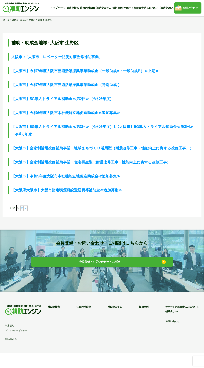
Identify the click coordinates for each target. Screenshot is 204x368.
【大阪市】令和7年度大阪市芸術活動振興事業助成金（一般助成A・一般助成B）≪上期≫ (101, 70)
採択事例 (117, 8)
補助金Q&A (167, 8)
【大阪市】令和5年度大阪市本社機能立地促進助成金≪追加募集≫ (78, 190)
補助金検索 (72, 8)
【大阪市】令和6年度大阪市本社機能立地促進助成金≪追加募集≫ (78, 112)
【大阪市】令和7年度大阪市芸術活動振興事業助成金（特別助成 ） (78, 84)
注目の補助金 (87, 8)
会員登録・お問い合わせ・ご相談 (99, 277)
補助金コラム (103, 8)
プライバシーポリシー (16, 345)
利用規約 (9, 340)
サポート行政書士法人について (141, 8)
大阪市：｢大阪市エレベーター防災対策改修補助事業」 (67, 56)
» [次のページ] (26, 223)
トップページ (57, 8)
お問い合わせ (190, 8)
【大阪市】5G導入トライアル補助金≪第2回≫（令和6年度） (73, 98)
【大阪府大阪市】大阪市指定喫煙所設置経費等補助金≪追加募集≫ (79, 204)
